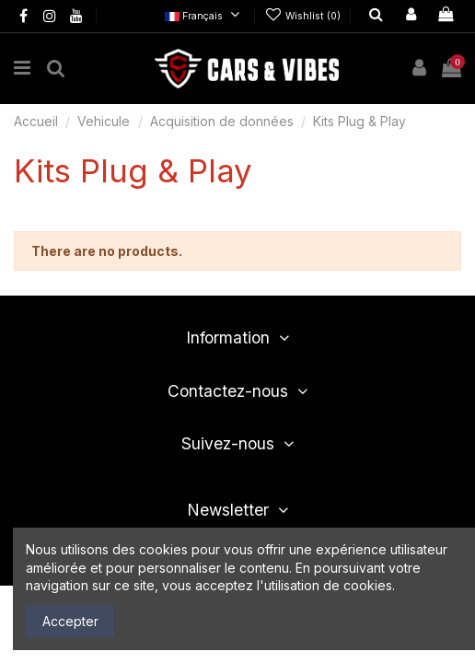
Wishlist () (304, 16)
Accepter (70, 621)
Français (205, 16)
